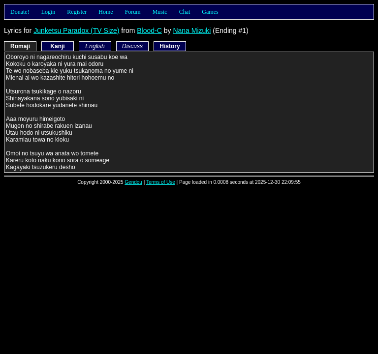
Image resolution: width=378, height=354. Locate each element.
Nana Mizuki (192, 30)
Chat (184, 11)
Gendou (133, 182)
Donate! (20, 11)
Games (210, 11)
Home (105, 11)
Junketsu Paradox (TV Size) (76, 30)
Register (77, 11)
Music (160, 11)
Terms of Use (160, 182)
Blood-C (149, 30)
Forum (133, 11)
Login (48, 11)
